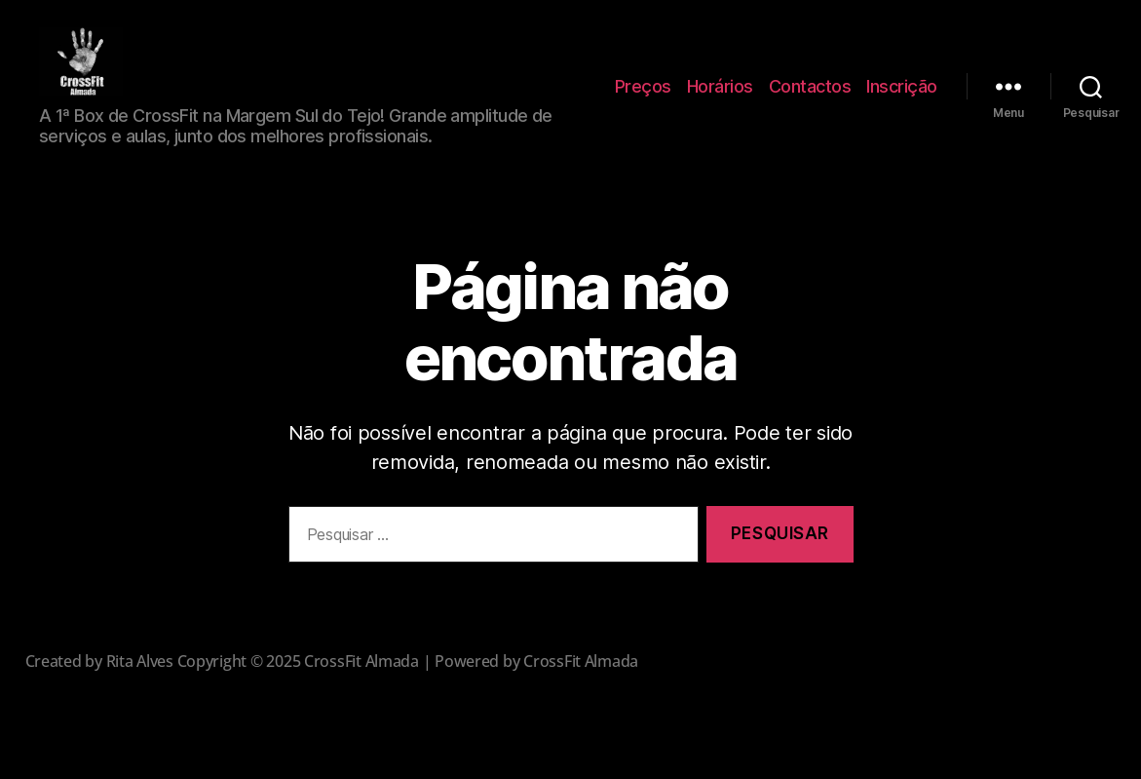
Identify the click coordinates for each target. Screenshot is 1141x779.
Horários (720, 96)
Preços (643, 96)
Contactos (810, 96)
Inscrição (901, 96)
